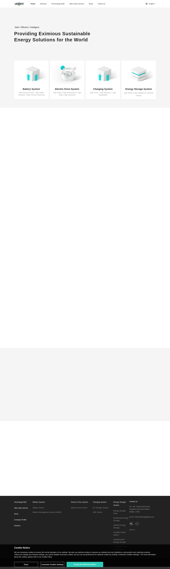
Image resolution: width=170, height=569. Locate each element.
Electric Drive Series (79, 510)
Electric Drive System (79, 504)
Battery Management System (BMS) (47, 514)
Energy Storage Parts (119, 514)
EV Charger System (101, 510)
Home (33, 4)
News (91, 4)
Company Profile (20, 522)
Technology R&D (58, 4)
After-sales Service (21, 510)
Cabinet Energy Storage (119, 528)
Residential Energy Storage (120, 521)
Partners (17, 528)
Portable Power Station (119, 536)
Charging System (100, 504)
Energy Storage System (119, 505)
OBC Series (97, 514)
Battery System (39, 504)
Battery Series (38, 510)
